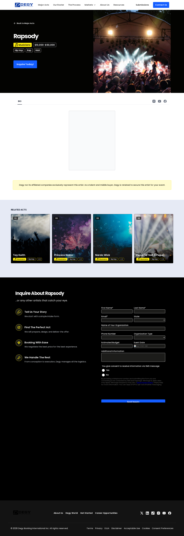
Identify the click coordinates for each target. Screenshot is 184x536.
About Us (104, 4)
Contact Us (161, 4)
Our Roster (58, 4)
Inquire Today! (25, 64)
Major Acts (43, 4)
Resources (118, 4)
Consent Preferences (162, 528)
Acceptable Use (132, 528)
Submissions (142, 4)
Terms (90, 528)
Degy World (72, 513)
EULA (106, 528)
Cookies (146, 528)
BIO (19, 101)
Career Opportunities (106, 513)
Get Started (86, 513)
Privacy (98, 528)
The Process (74, 4)
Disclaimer (116, 528)
